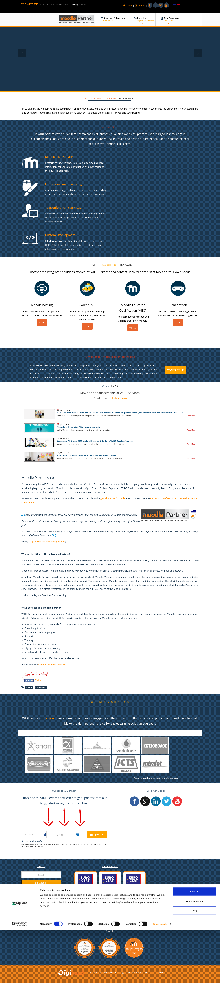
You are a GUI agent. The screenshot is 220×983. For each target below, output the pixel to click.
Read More (191, 416)
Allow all (194, 944)
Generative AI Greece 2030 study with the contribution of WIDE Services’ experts (95, 441)
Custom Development (62, 234)
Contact (140, 5)
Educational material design (67, 184)
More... (42, 322)
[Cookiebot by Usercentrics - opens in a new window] (19, 977)
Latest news (119, 398)
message (192, 873)
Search (41, 882)
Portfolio (29, 914)
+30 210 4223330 (173, 911)
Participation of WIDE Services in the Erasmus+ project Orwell (86, 455)
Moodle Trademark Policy (52, 664)
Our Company (31, 906)
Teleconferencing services (65, 207)
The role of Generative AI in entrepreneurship (78, 427)
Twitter (39, 679)
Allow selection (194, 954)
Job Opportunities (33, 922)
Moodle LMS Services (62, 156)
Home (127, 5)
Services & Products (35, 910)
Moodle (28, 687)
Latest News (30, 902)
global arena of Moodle (112, 498)
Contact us (175, 370)
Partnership (40, 687)
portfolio (50, 718)
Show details (160, 977)
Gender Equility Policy (36, 926)
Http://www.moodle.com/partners (47, 541)
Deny (194, 963)
